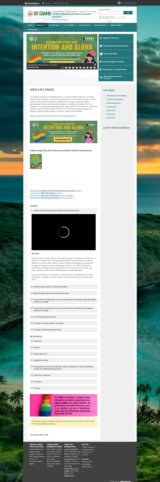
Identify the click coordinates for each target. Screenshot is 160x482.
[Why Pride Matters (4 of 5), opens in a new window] (73, 175)
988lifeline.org (69, 465)
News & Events (100, 25)
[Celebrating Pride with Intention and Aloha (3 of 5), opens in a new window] (61, 158)
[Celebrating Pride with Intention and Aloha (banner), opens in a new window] (63, 121)
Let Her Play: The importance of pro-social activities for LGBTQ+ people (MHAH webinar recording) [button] (62, 298)
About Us (40, 25)
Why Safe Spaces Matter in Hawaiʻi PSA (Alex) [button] (49, 276)
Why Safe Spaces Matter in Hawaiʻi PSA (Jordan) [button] (50, 282)
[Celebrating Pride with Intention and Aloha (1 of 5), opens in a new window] (36, 158)
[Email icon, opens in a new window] (116, 17)
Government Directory (128, 3)
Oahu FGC (111, 103)
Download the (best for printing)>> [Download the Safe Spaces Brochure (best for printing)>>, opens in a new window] (52, 187)
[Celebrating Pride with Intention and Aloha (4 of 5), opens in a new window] (73, 158)
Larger (66, 3)
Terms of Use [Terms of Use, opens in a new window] (87, 451)
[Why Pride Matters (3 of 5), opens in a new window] (61, 175)
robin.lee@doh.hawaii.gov (46, 413)
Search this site (104, 9)
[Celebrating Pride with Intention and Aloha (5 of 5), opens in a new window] (86, 158)
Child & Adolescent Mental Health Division (71, 15)
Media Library (116, 25)
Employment (33, 29)
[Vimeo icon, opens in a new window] (106, 17)
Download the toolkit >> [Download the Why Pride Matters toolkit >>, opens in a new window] (46, 182)
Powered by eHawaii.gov (120, 472)
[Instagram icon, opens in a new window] (109, 17)
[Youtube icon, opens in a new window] (103, 17)
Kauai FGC (111, 100)
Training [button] (35, 377)
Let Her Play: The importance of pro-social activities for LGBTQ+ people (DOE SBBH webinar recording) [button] (63, 290)
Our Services (54, 25)
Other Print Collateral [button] (40, 364)
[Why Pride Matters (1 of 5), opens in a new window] (36, 175)
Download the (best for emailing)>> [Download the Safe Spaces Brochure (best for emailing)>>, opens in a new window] (52, 185)
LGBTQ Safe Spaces (115, 88)
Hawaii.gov (32, 3)
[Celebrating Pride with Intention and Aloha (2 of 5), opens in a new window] (48, 158)
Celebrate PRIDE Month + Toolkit (42, 66)
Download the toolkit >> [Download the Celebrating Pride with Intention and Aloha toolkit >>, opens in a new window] (56, 180)
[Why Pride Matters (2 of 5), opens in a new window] (48, 175)
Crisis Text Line (70, 448)
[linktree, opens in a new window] (112, 17)
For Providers (69, 25)
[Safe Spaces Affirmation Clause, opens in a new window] (63, 394)
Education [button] (36, 330)
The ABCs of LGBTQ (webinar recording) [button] (47, 312)
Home (30, 25)
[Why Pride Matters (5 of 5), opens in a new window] (86, 175)
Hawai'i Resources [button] (39, 343)
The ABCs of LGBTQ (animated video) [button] (46, 319)
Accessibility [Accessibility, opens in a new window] (86, 453)
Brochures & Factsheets (117, 85)
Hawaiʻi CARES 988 (71, 438)
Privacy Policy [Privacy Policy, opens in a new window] (86, 456)
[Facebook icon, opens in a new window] (100, 17)
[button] (95, 64)
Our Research (84, 25)
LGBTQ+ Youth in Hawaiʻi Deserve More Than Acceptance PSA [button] (55, 200)
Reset (61, 3)
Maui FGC (111, 107)
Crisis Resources (114, 92)
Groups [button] (35, 337)
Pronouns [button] (36, 371)
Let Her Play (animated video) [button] (43, 306)
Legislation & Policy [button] (39, 349)
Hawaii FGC (111, 96)
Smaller (54, 3)
